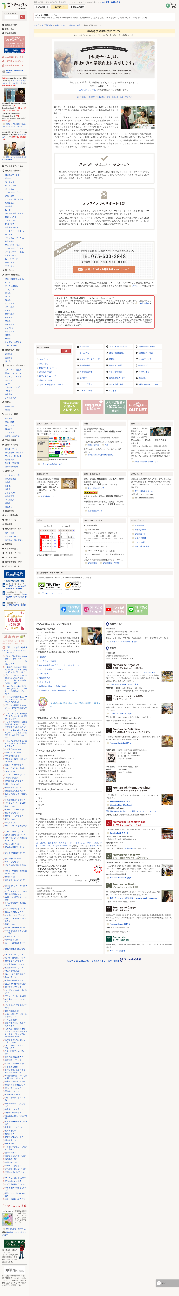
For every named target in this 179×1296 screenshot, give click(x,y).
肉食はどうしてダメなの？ (16, 1156)
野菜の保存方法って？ (14, 1137)
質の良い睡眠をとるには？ (16, 927)
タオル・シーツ (11, 536)
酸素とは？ (9, 1134)
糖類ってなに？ (11, 877)
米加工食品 (9, 203)
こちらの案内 (143, 303)
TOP (164, 1283)
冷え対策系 (9, 500)
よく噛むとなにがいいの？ (16, 915)
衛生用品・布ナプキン (14, 540)
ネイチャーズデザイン (61, 846)
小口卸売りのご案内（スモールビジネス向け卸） (59, 690)
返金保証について (95, 511)
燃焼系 (7, 296)
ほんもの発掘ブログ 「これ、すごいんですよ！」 (59, 665)
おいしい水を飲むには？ (15, 974)
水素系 (7, 310)
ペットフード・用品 (13, 553)
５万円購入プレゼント (14, 65)
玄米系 (7, 293)
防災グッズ (9, 425)
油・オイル (9, 189)
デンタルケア (10, 398)
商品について (60, 25)
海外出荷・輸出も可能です (122, 97)
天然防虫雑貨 (85, 365)
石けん (7, 384)
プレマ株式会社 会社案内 (86, 97)
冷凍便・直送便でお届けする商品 (100, 455)
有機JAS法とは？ (12, 1162)
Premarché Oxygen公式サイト (121, 924)
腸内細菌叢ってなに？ (14, 781)
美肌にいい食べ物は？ (14, 765)
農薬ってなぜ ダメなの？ (15, 1081)
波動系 (7, 482)
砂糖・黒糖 (9, 196)
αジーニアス (41, 843)
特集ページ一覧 (45, 380)
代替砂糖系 (9, 314)
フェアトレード (86, 391)
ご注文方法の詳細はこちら (52, 464)
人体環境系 (9, 432)
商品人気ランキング (47, 376)
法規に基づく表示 (103, 97)
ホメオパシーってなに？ (15, 774)
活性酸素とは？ (11, 1140)
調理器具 (8, 354)
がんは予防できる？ (13, 756)
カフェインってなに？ (14, 954)
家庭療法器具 (10, 479)
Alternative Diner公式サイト (120, 801)
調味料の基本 (10, 1153)
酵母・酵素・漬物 (12, 245)
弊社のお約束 (44, 678)
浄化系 (7, 489)
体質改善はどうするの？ (15, 800)
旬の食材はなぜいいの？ (15, 958)
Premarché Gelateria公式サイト (121, 743)
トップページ (44, 359)
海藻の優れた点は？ (13, 971)
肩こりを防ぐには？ (13, 844)
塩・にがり (9, 182)
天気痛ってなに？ (12, 823)
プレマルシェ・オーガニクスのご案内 (124, 684)
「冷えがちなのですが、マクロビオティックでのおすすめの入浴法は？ (16, 699)
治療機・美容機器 (12, 463)
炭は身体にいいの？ (13, 859)
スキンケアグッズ (12, 387)
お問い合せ (115, 2)
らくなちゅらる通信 (47, 661)
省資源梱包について (49, 496)
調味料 (7, 178)
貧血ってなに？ (11, 806)
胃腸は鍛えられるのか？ (15, 791)
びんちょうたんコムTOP (78, 961)
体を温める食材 (11, 1067)
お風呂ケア (9, 394)
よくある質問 (140, 538)
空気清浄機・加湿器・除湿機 (16, 453)
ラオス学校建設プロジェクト (51, 669)
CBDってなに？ (11, 771)
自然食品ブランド (12, 175)
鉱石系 (7, 486)
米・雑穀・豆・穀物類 (14, 199)
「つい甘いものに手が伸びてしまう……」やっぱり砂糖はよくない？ (16, 716)
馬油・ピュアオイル (13, 373)
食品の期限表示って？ (14, 980)
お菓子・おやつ (11, 227)
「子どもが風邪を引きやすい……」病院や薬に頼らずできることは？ (16, 707)
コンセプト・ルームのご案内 (120, 714)
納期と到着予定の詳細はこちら (146, 462)
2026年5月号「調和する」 (16, 1229)
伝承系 (7, 300)
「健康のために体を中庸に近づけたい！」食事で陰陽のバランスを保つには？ (16, 669)
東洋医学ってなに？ (13, 987)
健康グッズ (143, 365)
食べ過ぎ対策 (10, 1131)
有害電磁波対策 (86, 372)
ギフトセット (114, 391)
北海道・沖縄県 (93, 445)
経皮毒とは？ (10, 1143)
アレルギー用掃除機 (13, 456)
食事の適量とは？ (12, 1011)
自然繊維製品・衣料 (117, 378)
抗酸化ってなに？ (12, 936)
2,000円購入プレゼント (14, 57)
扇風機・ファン (11, 449)
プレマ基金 (43, 674)
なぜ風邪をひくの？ (13, 749)
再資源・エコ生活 (12, 436)
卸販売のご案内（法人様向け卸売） (53, 686)
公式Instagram (130, 848)
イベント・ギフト (12, 566)
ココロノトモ (143, 372)
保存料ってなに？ (12, 1091)
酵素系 (7, 321)
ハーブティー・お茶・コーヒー (16, 231)
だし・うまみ (10, 185)
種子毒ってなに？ (12, 813)
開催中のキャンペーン (48, 368)
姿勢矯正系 (9, 496)
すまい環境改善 (115, 372)
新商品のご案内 (45, 372)
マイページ (139, 525)
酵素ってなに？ (11, 924)
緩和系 (7, 503)
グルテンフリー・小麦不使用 (16, 252)
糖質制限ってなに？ (13, 1060)
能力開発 (83, 378)
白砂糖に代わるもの (13, 1112)
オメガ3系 (9, 328)
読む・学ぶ (43, 364)
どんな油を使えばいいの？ (16, 1169)
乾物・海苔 (9, 224)
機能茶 (7, 338)
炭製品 (112, 359)
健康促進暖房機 (11, 467)
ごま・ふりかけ (11, 220)
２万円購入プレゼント (14, 61)
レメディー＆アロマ (13, 342)
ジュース (8, 234)
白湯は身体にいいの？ (14, 912)
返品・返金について (96, 488)
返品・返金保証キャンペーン (51, 385)
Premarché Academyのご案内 (120, 878)
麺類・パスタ (10, 217)
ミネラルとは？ (11, 1020)
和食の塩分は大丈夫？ (14, 1057)
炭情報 (7, 410)
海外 (106, 445)
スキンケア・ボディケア (90, 359)
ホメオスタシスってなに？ (16, 768)
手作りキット (10, 266)
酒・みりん (84, 353)
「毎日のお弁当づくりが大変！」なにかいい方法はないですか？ (16, 743)
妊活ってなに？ (11, 819)
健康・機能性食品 (116, 353)
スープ (7, 210)
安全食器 (8, 358)
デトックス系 (10, 493)
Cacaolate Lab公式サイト (119, 833)
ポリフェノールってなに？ (16, 803)
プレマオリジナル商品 (118, 346)
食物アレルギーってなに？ (16, 809)
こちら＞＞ (137, 286)
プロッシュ (80, 843)
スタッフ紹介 (44, 682)
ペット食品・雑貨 (116, 384)
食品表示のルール (12, 1094)
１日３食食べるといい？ (15, 909)
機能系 (7, 335)
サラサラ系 (9, 331)
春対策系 (8, 317)
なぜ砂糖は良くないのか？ (16, 1184)
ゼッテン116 (95, 846)
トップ (36, 25)
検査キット (9, 507)
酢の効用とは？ (11, 977)
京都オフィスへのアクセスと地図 (123, 642)
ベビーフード (10, 255)
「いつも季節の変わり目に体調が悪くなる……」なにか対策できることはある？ (16, 724)
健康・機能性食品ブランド (16, 279)
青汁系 (7, 282)
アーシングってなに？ (14, 831)
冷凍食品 (8, 206)
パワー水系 (9, 307)
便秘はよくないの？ (13, 752)
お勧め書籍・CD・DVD (148, 384)
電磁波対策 (9, 460)
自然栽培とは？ (11, 1159)
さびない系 (9, 289)
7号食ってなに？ (12, 778)
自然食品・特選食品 (146, 346)
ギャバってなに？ (12, 862)
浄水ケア (8, 391)
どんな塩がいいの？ (13, 1181)
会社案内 (43, 657)
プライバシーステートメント (52, 593)
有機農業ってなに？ (13, 787)
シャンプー (9, 380)
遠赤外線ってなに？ (13, 940)
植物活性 (8, 429)
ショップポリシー (142, 542)
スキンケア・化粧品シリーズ (16, 370)
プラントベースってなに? (15, 996)
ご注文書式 (92, 563)
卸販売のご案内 (74, 25)
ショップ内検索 (10, 14)
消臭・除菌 (9, 422)
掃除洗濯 (8, 418)
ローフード (9, 262)
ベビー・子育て (86, 384)
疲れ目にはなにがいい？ (15, 835)
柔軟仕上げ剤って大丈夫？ (16, 1199)
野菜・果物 (9, 241)
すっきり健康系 (11, 286)
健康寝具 (142, 378)
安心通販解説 (47, 25)
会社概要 (105, 2)
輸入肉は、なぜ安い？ (14, 1109)
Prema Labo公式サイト (118, 951)
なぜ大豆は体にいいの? (14, 964)
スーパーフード (11, 259)
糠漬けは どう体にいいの (15, 1085)
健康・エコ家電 (115, 365)
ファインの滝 (92, 843)
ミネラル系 (9, 303)
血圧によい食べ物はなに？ (16, 984)
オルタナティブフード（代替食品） (16, 248)
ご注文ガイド (140, 534)
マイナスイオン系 (12, 475)
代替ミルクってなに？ (14, 961)
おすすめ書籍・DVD (13, 562)
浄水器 (7, 361)
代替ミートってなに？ (14, 816)
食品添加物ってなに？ (14, 968)
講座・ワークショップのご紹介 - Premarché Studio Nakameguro (133, 898)
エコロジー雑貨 (144, 359)
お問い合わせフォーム (144, 491)
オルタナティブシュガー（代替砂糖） (16, 192)
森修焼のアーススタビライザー (60, 843)
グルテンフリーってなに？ (16, 1063)
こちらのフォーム (87, 90)
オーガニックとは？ (13, 1166)
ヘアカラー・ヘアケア (14, 377)
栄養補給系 (9, 324)
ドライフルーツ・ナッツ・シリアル (16, 238)
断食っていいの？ (12, 784)
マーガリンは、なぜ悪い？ (16, 1178)
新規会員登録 (140, 530)
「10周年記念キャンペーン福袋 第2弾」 (16, 596)
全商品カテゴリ (86, 346)
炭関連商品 (9, 406)
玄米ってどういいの (13, 1088)
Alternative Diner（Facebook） (121, 805)
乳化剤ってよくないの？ (15, 1127)
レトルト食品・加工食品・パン (16, 213)
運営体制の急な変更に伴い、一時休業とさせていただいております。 (132, 811)
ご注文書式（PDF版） (112, 563)
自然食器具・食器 (145, 353)
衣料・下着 (9, 533)
